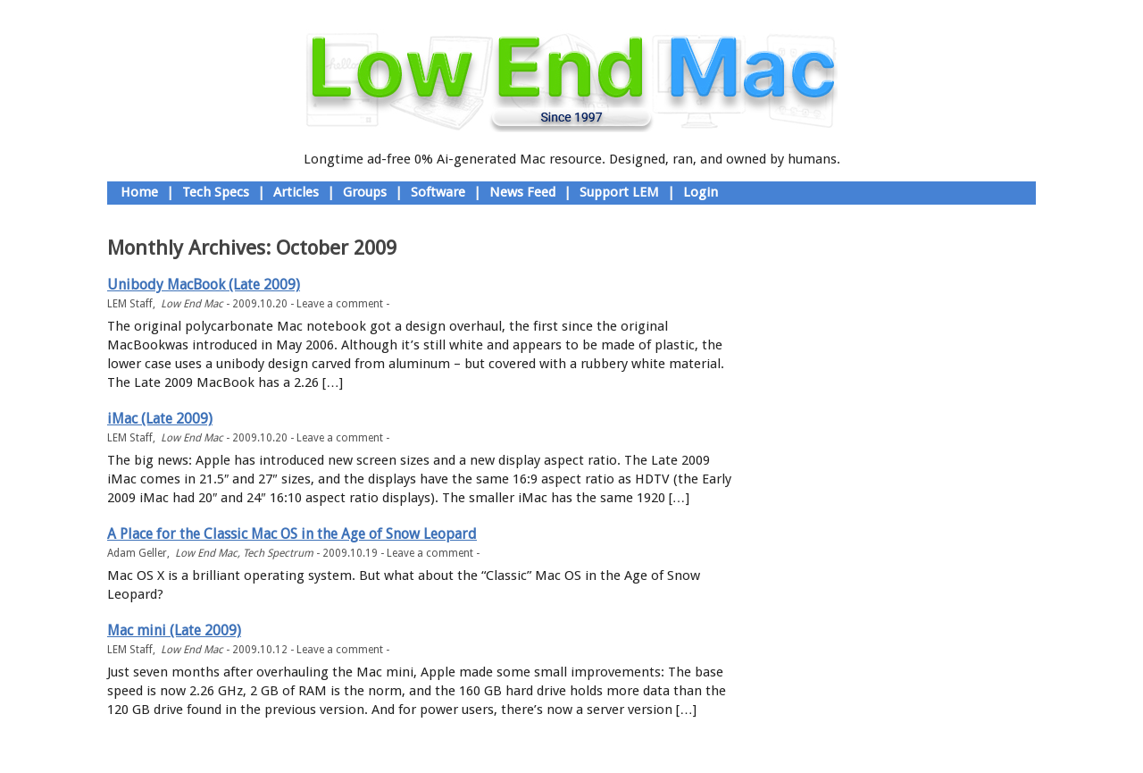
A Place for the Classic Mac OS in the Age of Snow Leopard (292, 533)
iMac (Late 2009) (160, 418)
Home (139, 192)
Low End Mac (192, 304)
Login (700, 192)
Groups (365, 192)
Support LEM (619, 192)
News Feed (522, 192)
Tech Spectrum (278, 553)
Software (438, 192)
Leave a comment (339, 304)
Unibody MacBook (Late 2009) (203, 284)
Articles (296, 192)
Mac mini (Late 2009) (174, 630)
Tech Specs (215, 192)
